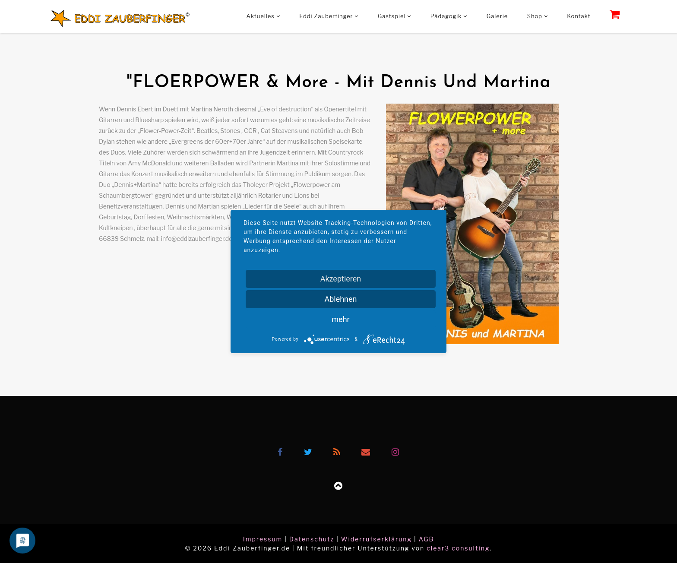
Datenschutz (311, 539)
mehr (340, 319)
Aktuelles (263, 16)
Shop (537, 16)
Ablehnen (340, 299)
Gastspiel (394, 16)
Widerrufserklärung (376, 539)
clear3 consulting (458, 548)
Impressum (263, 539)
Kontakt (578, 16)
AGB (426, 539)
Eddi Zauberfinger (328, 16)
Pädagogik (449, 16)
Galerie (497, 16)
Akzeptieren (340, 278)
